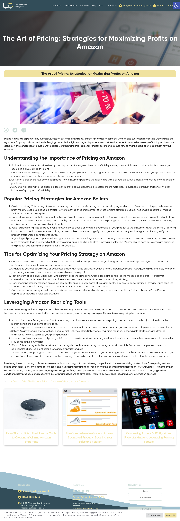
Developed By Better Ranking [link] (85, 509)
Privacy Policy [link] (80, 497)
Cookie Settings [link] (154, 515)
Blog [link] (94, 5)
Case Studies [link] (70, 5)
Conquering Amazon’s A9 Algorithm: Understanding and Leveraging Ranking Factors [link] (149, 437)
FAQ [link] (101, 5)
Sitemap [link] (93, 497)
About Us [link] (56, 5)
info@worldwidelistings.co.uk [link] (137, 5)
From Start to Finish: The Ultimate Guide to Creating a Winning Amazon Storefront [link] (48, 381)
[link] (176, 5)
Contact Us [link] (112, 5)
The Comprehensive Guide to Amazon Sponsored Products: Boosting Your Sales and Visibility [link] (90, 437)
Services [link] (84, 5)
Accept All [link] (170, 515)
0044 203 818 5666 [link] (166, 5)
